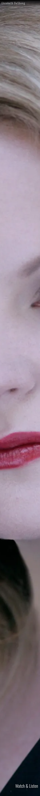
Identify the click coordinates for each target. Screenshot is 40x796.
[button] (37, 3)
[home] (11, 3)
